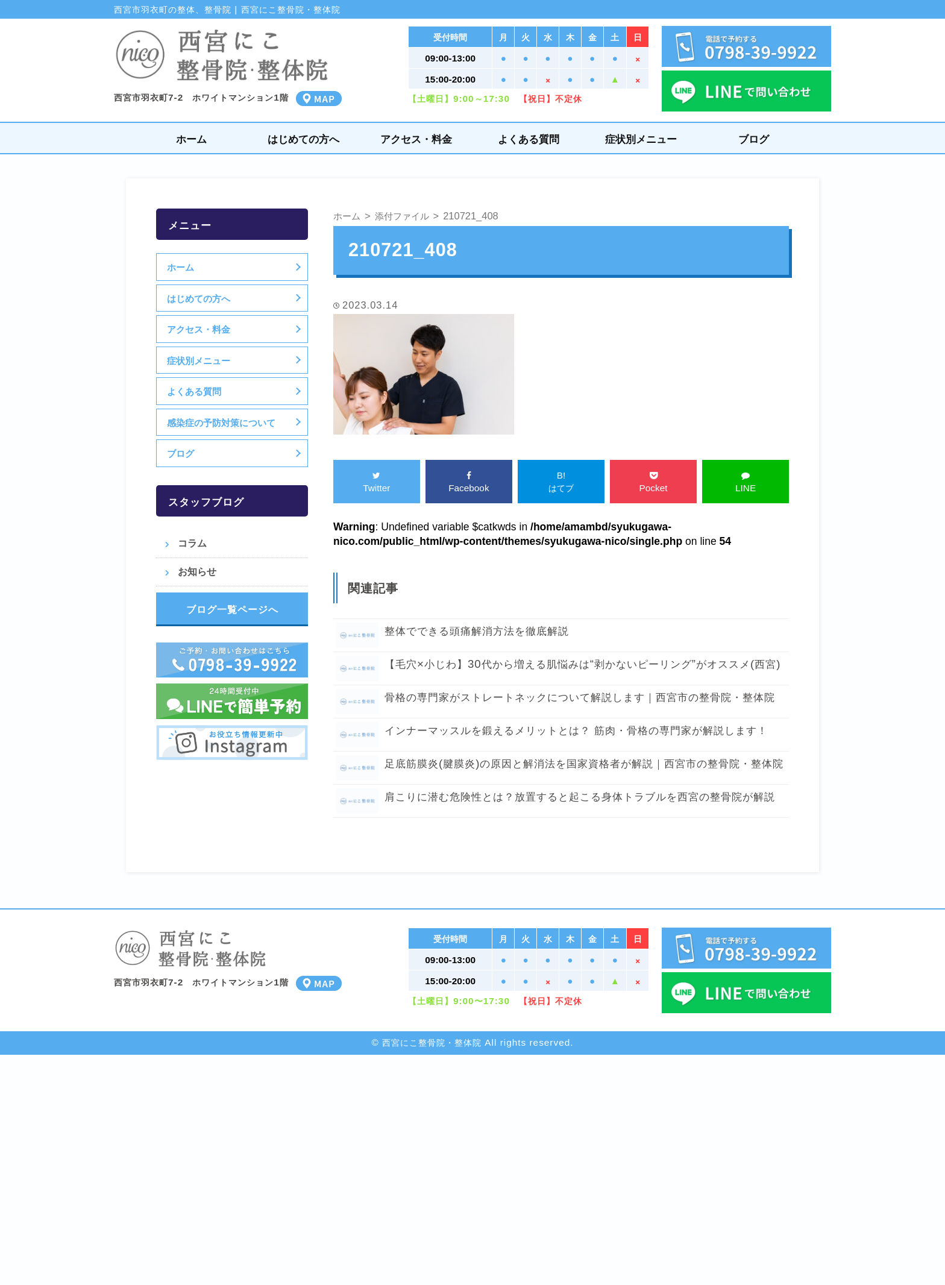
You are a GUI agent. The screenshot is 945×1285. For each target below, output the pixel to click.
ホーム (191, 139)
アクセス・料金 (416, 139)
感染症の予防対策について (223, 422)
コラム (192, 543)
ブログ (753, 139)
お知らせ (197, 571)
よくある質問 (528, 139)
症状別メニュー (641, 139)
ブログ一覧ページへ (232, 609)
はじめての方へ (303, 139)
